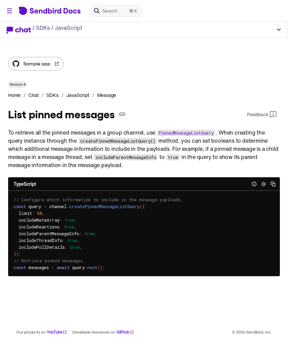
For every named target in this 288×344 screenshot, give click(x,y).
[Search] (116, 11)
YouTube (57, 332)
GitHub (125, 332)
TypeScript (25, 184)
